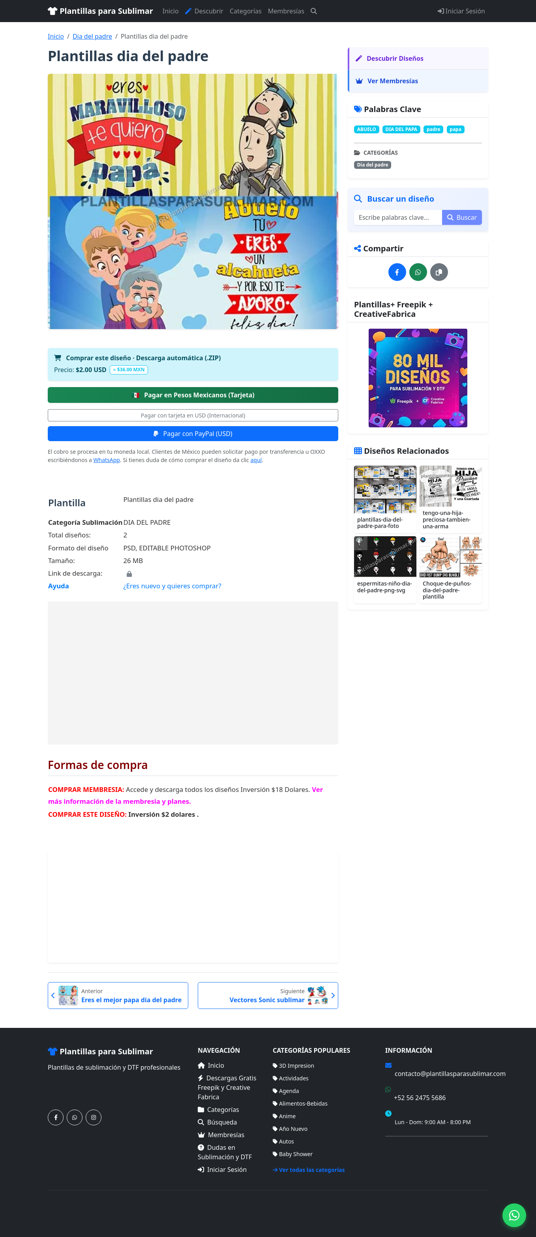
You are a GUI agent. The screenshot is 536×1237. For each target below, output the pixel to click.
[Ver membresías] (418, 378)
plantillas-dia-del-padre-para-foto (380, 523)
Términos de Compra (412, 1147)
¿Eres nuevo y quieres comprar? (172, 585)
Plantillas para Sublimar (100, 11)
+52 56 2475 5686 (420, 1097)
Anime (284, 1116)
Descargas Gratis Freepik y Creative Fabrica (227, 1087)
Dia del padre (92, 36)
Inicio (171, 11)
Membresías (286, 11)
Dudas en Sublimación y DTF (225, 1152)
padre (433, 129)
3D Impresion (293, 1065)
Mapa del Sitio (403, 1158)
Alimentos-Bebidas (300, 1103)
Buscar (462, 217)
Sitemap (477, 1209)
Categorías (246, 11)
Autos (283, 1141)
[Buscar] (314, 11)
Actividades (291, 1078)
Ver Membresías (387, 81)
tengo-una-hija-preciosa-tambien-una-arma (446, 519)
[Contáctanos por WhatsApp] (74, 1117)
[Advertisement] (193, 673)
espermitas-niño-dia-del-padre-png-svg (384, 587)
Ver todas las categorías (309, 1169)
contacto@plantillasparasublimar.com (450, 1073)
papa (455, 129)
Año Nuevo (290, 1128)
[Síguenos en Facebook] (56, 1117)
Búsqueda (217, 1122)
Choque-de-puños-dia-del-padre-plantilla (447, 590)
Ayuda (58, 585)
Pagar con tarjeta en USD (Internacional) (193, 415)
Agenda (286, 1091)
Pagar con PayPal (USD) (193, 433)
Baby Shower (293, 1154)
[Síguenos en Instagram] (93, 1117)
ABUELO (366, 129)
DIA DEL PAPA (402, 129)
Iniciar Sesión (461, 11)
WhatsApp (107, 460)
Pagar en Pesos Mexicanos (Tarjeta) (193, 395)
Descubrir (204, 11)
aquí (256, 460)
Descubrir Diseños (390, 58)
